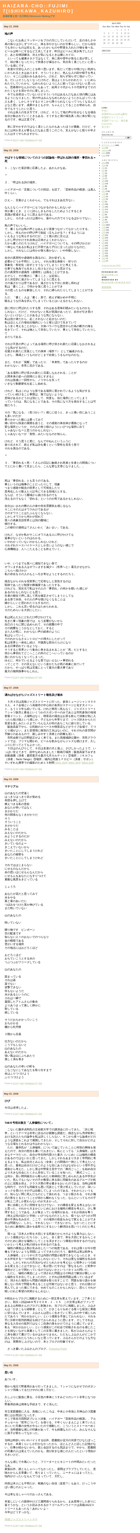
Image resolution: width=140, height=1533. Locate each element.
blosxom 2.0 (110, 275)
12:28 (15, 769)
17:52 (15, 1114)
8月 (103, 171)
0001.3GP (61, 762)
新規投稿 (106, 287)
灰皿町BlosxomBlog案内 (114, 114)
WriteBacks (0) (31, 140)
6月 (103, 176)
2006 (103, 225)
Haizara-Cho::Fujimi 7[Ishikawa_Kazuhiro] (38, 8)
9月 (103, 168)
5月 (103, 178)
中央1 (105, 110)
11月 (103, 196)
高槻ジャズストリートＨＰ (21, 1519)
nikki (22, 140)
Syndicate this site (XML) (111, 265)
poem (104, 155)
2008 (103, 163)
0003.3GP (88, 762)
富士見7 (106, 127)
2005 (103, 258)
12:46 (15, 1526)
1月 (103, 189)
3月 (103, 184)
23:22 (15, 1083)
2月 (103, 186)
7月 (103, 173)
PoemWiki (107, 123)
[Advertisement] (113, 77)
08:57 (15, 140)
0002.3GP (74, 762)
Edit (40, 140)
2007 (103, 191)
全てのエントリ (108, 145)
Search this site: (107, 135)
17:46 (15, 1355)
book (103, 148)
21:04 (15, 677)
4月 (103, 181)
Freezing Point (58, 1348)
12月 (103, 194)
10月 (103, 165)
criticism (105, 150)
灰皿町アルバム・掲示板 (115, 120)
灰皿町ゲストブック (112, 117)
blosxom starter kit (116, 282)
